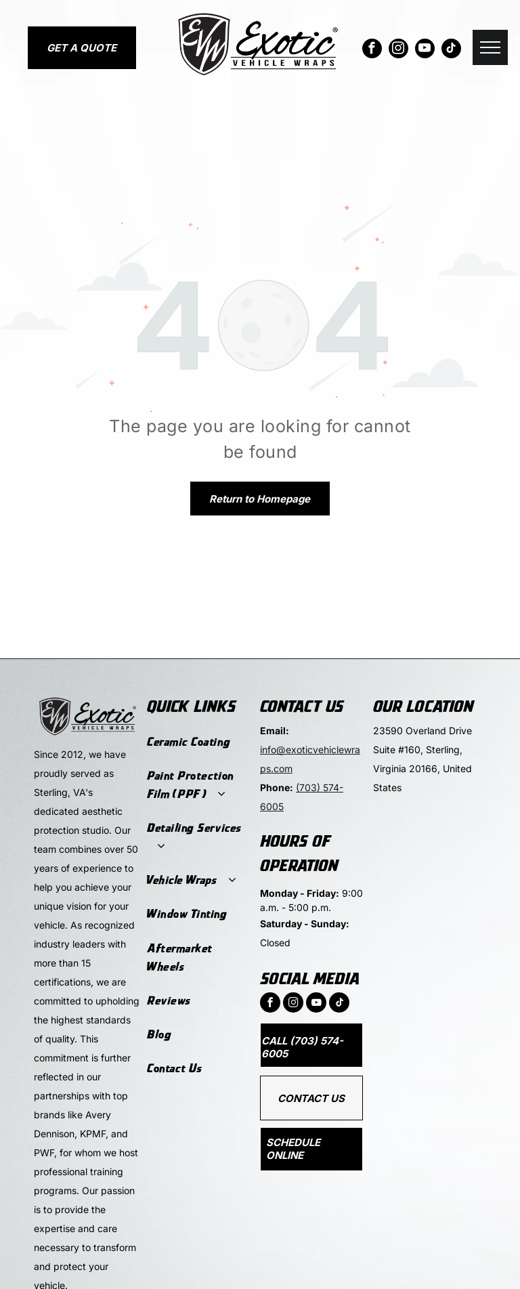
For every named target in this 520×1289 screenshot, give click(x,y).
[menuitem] (196, 742)
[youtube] (425, 50)
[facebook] (372, 50)
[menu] (490, 47)
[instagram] (398, 50)
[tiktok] (451, 50)
